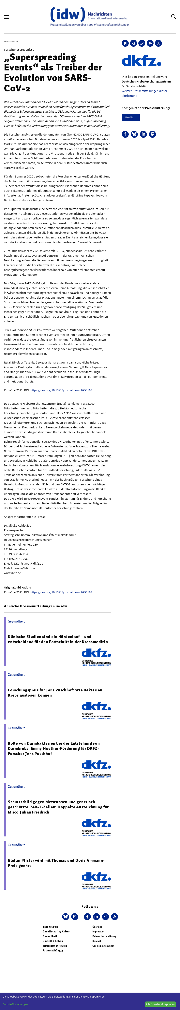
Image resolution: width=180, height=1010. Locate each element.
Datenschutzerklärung (104, 936)
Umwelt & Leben (53, 941)
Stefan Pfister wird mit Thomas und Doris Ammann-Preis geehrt (56, 863)
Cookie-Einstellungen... (16, 1004)
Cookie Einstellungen (103, 945)
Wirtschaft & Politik (55, 946)
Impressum (98, 931)
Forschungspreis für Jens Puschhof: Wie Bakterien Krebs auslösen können (55, 692)
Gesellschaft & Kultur (56, 931)
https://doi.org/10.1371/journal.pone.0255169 (61, 390)
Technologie (50, 927)
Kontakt (96, 941)
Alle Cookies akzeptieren (160, 1004)
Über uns (97, 926)
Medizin (130, 117)
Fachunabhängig (53, 950)
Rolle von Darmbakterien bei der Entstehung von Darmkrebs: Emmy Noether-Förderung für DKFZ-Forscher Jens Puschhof (54, 748)
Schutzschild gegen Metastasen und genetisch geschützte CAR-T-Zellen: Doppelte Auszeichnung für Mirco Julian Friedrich (58, 807)
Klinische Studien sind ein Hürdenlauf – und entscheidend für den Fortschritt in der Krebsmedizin (58, 639)
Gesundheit (50, 936)
